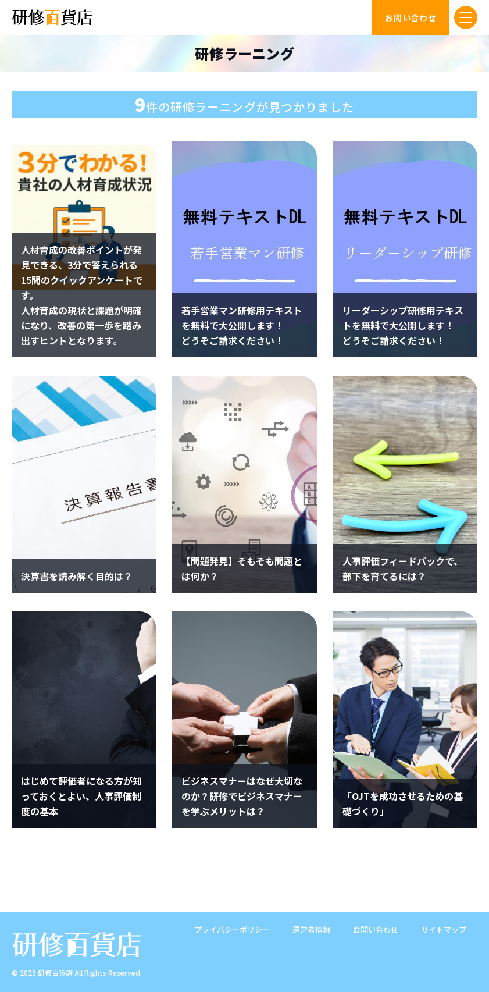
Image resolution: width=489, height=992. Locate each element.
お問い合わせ (375, 929)
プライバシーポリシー (232, 929)
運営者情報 (311, 929)
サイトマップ (443, 929)
